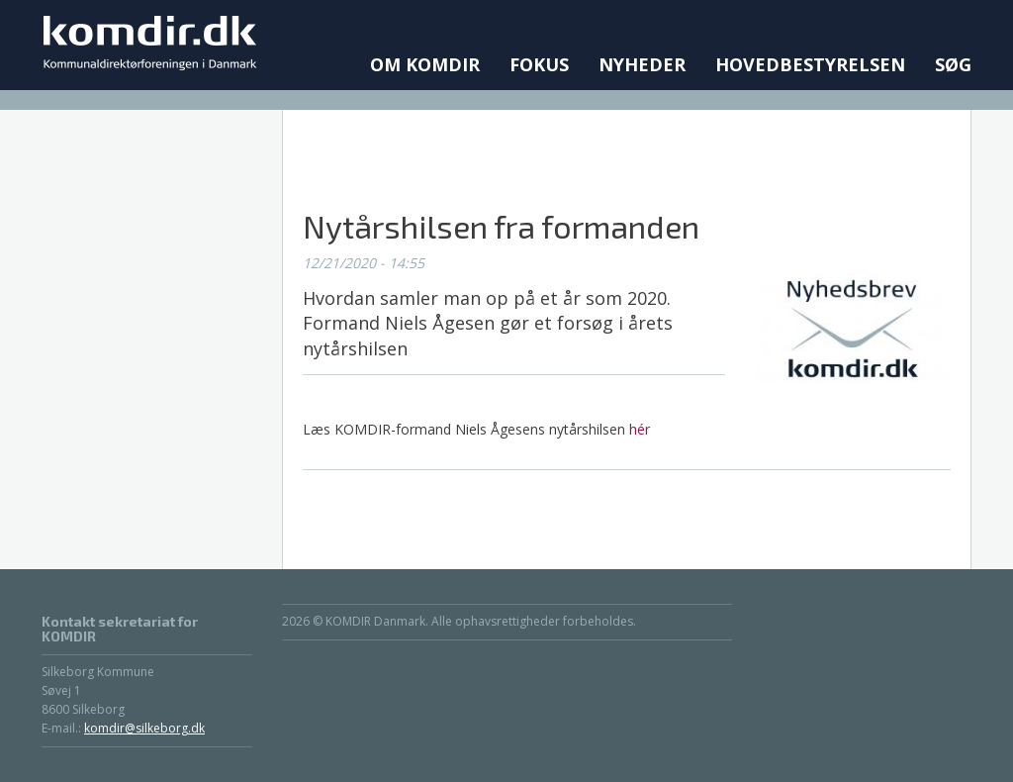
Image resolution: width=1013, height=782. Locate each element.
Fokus (539, 64)
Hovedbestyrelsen (810, 64)
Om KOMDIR (425, 64)
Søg (953, 64)
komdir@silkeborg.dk (144, 728)
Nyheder (642, 64)
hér (639, 429)
